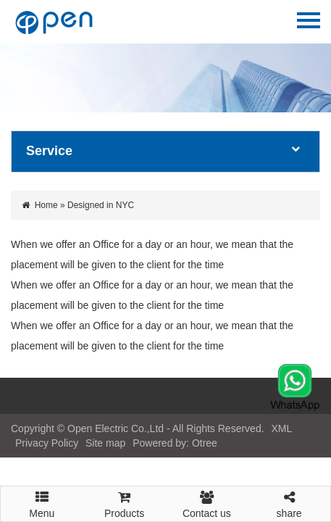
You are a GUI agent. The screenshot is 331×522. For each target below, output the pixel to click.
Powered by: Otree (175, 443)
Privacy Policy (46, 443)
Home (46, 205)
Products (124, 502)
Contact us (207, 502)
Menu (42, 498)
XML (281, 428)
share (289, 502)
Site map (105, 443)
